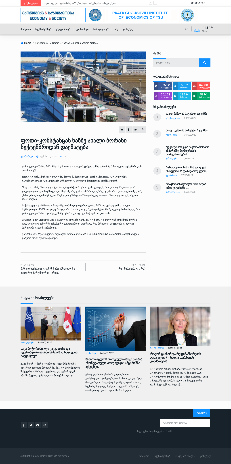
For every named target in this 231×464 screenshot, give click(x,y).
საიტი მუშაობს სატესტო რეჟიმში (186, 113)
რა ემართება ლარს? (117, 266)
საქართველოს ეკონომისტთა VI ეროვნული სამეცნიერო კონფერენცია (80, 3)
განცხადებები (173, 118)
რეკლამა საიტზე (185, 456)
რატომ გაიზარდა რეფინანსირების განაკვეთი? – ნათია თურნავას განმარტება (175, 357)
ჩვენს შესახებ (43, 29)
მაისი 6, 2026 (175, 347)
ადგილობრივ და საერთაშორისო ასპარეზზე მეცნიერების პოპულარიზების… (187, 150)
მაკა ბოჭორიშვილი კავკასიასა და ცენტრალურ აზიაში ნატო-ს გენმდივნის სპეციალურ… (49, 352)
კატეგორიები (63, 29)
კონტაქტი (128, 29)
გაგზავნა (202, 412)
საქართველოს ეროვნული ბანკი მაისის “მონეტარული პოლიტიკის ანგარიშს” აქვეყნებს (113, 363)
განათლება (171, 158)
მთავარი (26, 29)
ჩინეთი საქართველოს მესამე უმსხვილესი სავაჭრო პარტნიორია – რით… (51, 268)
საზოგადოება (101, 29)
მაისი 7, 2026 (45, 342)
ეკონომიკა (82, 29)
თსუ (116, 29)
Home (27, 42)
